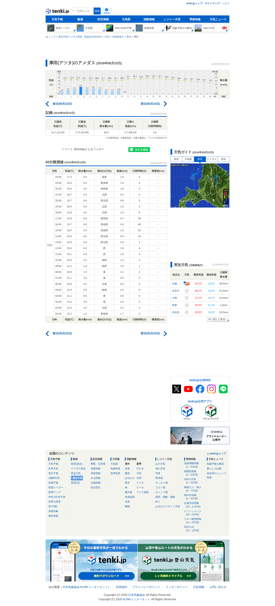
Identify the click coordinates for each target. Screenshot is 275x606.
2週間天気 (54, 478)
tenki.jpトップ (194, 3)
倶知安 (175, 312)
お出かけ (130, 478)
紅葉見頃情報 (194, 505)
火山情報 (95, 478)
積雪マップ (54, 492)
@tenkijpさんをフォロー (89, 149)
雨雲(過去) (76, 463)
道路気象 (53, 511)
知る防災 (95, 487)
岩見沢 (175, 290)
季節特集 (195, 19)
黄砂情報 (53, 515)
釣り (157, 501)
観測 (80, 19)
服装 (127, 473)
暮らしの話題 (214, 468)
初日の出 (194, 528)
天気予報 (57, 19)
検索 (97, 11)
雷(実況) (75, 482)
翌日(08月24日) (150, 103)
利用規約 (121, 587)
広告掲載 (198, 587)
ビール (140, 487)
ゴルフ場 (160, 487)
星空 (127, 482)
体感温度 (130, 496)
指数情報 (149, 19)
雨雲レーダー (55, 487)
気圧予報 (53, 473)
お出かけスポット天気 (167, 506)
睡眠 (127, 506)
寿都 (174, 305)
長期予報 (53, 482)
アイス (140, 482)
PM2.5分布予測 (56, 496)
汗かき (140, 468)
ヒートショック (194, 513)
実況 (223, 159)
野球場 (159, 478)
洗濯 (127, 468)
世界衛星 (115, 473)
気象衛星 (115, 468)
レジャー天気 (172, 19)
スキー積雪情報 (194, 521)
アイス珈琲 (142, 492)
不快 (138, 473)
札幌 (174, 283)
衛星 (176, 159)
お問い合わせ (218, 587)
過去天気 (77, 478)
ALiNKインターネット (94, 587)
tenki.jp (58, 12)
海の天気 (160, 468)
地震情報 (95, 468)
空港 (157, 473)
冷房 (138, 478)
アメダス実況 (78, 468)
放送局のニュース (216, 473)
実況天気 (76, 473)
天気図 (126, 19)
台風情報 (95, 482)
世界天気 (53, 468)
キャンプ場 (161, 492)
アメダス (212, 159)
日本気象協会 (71, 587)
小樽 (174, 298)
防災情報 (103, 19)
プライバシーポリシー (146, 587)
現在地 (106, 13)
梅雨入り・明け (194, 489)
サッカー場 (161, 482)
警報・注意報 (98, 463)
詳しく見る (219, 319)
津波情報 (95, 473)
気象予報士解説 (215, 463)
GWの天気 (194, 481)
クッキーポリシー (177, 587)
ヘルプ (225, 3)
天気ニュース (218, 19)
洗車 (127, 501)
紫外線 (128, 492)
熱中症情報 (194, 497)
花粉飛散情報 (194, 465)
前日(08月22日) (62, 103)
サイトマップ (212, 3)
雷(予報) (52, 506)
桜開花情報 (194, 473)
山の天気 (160, 463)
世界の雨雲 (54, 501)
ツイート (67, 149)
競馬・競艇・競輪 (165, 496)
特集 (209, 477)
